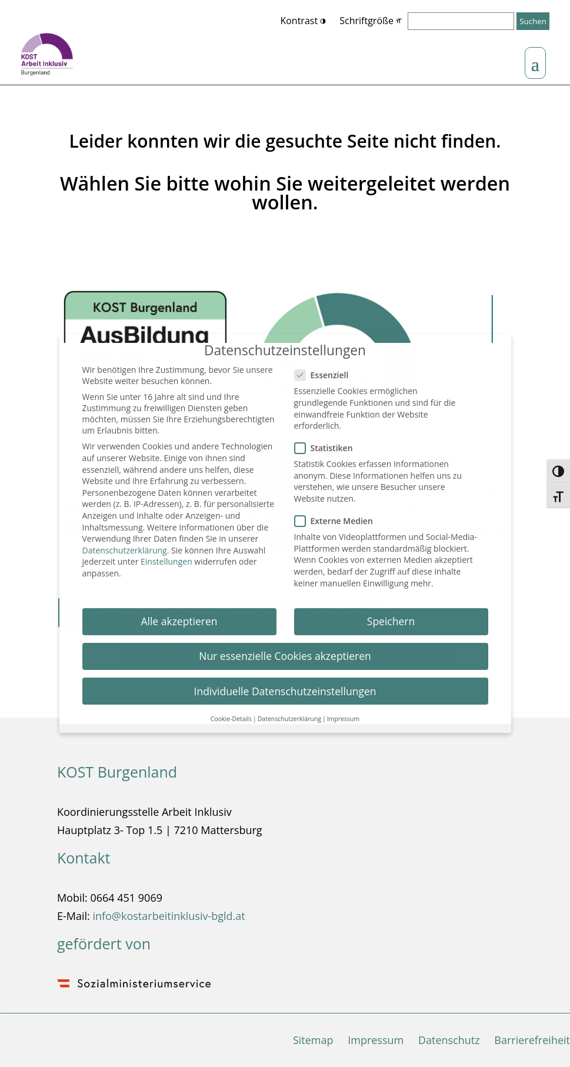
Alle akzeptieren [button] (179, 615)
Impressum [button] (343, 712)
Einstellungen (166, 555)
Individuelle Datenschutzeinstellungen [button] (285, 684)
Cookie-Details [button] (231, 712)
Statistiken (328, 441)
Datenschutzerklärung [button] (289, 712)
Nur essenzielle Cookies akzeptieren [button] (285, 649)
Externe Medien (338, 514)
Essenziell (326, 368)
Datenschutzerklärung (124, 543)
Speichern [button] (391, 615)
